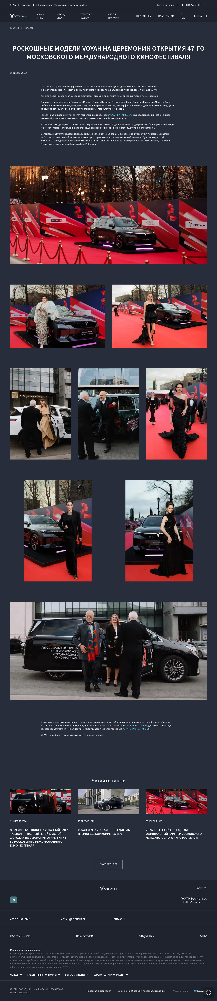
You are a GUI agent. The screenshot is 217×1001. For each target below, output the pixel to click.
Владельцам (166, 16)
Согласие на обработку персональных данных (142, 990)
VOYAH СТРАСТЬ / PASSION (136, 728)
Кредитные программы (42, 974)
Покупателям (143, 16)
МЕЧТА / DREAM (60, 16)
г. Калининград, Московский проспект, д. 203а (61, 5)
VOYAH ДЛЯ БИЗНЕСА (73, 919)
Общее (14, 974)
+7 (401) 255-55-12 (190, 902)
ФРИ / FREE (40, 16)
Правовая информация (99, 990)
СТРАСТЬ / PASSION (86, 16)
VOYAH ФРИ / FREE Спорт (122, 114)
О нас (183, 16)
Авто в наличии (113, 16)
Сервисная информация (108, 974)
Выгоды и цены (75, 974)
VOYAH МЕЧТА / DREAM (135, 725)
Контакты (200, 16)
